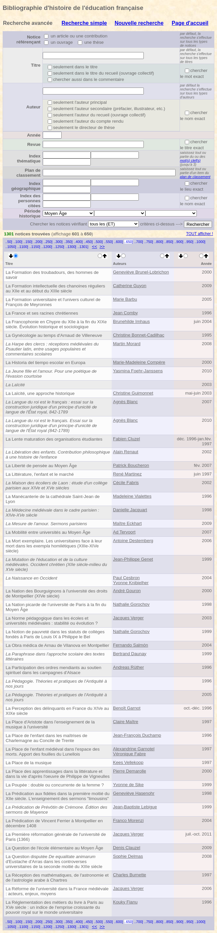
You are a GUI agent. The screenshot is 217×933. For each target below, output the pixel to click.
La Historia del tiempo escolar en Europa (45, 362)
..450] (88, 242)
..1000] (199, 242)
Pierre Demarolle (129, 771)
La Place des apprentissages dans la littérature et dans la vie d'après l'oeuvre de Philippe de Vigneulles (58, 774)
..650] (128, 242)
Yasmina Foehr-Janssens (138, 370)
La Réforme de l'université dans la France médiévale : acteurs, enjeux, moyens (57, 891)
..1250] (58, 247)
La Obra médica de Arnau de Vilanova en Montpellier (57, 645)
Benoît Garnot (126, 708)
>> (102, 246)
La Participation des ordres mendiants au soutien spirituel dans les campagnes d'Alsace (53, 670)
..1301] (83, 247)
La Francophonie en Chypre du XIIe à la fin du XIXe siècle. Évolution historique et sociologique (56, 324)
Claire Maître (125, 721)
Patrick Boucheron (131, 465)
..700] (138, 242)
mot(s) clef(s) (190, 160)
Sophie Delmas (128, 856)
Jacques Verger (128, 617)
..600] (118, 242)
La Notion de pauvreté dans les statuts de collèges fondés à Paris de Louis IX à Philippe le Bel (55, 634)
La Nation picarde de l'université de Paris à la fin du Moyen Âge (56, 607)
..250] (48, 242)
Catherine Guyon (129, 285)
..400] (78, 242)
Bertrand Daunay (129, 653)
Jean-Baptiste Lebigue (135, 806)
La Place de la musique (29, 762)
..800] (158, 242)
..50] (8, 242)
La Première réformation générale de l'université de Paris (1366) (56, 837)
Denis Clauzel (126, 847)
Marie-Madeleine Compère (139, 362)
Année (33, 135)
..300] (58, 242)
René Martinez (127, 473)
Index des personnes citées (29, 200)
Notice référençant (29, 39)
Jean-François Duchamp (137, 735)
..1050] (10, 247)
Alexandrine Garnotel (133, 748)
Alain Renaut (125, 451)
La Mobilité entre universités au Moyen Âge (48, 532)
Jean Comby (125, 312)
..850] (168, 242)
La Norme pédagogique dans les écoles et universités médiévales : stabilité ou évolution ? (52, 621)
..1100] (22, 247)
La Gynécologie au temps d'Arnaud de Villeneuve (54, 335)
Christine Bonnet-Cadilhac (138, 335)
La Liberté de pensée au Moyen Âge (41, 465)
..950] (189, 242)
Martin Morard (126, 343)
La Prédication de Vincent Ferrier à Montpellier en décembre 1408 (54, 823)
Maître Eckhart (127, 523)
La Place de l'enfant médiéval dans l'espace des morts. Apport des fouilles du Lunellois (53, 752)
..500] (98, 242)
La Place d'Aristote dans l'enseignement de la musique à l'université (50, 724)
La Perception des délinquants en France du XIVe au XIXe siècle (57, 711)
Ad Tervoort (124, 531)
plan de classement (195, 177)
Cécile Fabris (126, 482)
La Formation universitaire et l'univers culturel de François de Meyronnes (53, 302)
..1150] (34, 247)
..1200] (46, 247)
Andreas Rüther (128, 667)
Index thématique (28, 158)
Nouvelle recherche (139, 23)
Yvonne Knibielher (130, 582)
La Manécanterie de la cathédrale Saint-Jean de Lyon (53, 499)
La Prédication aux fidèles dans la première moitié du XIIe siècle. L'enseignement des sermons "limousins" (57, 796)
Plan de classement (29, 173)
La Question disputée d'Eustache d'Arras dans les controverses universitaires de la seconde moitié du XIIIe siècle (54, 861)
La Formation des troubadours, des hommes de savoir (52, 275)
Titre (36, 65)
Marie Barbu (125, 299)
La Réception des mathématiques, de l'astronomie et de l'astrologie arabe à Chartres (57, 878)
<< (94, 246)
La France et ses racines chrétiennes (42, 313)
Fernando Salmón (130, 645)
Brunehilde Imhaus (131, 321)
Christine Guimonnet (133, 393)
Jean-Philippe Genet (133, 559)
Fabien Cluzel (126, 438)
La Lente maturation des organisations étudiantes (54, 439)
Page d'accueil (190, 23)
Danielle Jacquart (130, 509)
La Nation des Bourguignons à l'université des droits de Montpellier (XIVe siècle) (56, 593)
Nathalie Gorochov (131, 604)
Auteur (33, 106)
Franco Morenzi (128, 820)
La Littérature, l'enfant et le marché (40, 474)
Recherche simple (84, 23)
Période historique (29, 213)
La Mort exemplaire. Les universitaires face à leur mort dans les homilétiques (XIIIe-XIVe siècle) (54, 545)
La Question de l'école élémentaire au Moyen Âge (54, 847)
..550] (108, 242)
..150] (28, 242)
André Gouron (127, 590)
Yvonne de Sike (128, 784)
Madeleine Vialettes (132, 496)
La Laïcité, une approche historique (40, 393)
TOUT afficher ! (199, 233)
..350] (68, 242)
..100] (17, 242)
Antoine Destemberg (133, 540)
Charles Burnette (129, 874)
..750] (148, 242)
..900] (178, 242)
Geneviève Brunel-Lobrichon (141, 272)
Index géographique (25, 186)
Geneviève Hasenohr (133, 793)
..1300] (70, 247)
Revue (33, 144)
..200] (37, 242)
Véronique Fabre (129, 753)
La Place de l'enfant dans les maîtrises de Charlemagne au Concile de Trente (46, 738)
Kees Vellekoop (128, 762)
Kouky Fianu (125, 902)
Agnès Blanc (125, 401)
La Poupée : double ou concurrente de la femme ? (55, 784)
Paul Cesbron (126, 577)
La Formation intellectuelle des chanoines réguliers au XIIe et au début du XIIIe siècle (55, 288)
